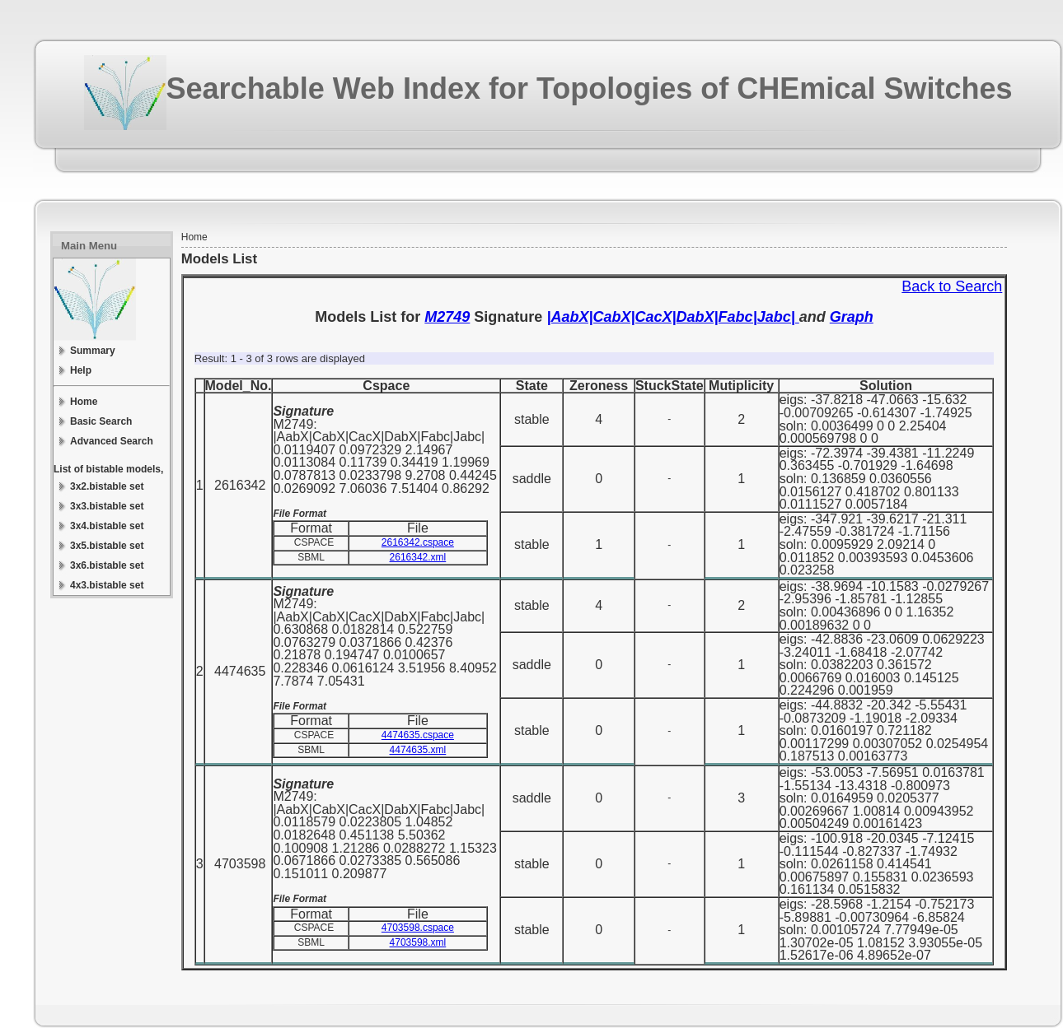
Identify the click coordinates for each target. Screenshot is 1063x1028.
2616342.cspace (418, 542)
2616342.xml (418, 557)
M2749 (447, 317)
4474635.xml (418, 750)
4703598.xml (418, 942)
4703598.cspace (418, 927)
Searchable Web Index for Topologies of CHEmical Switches (589, 88)
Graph (851, 317)
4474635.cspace (418, 735)
